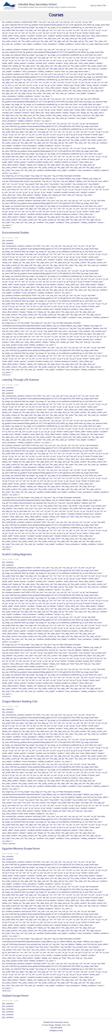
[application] (107, 5)
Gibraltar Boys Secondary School (37, 4)
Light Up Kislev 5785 (99, 5)
